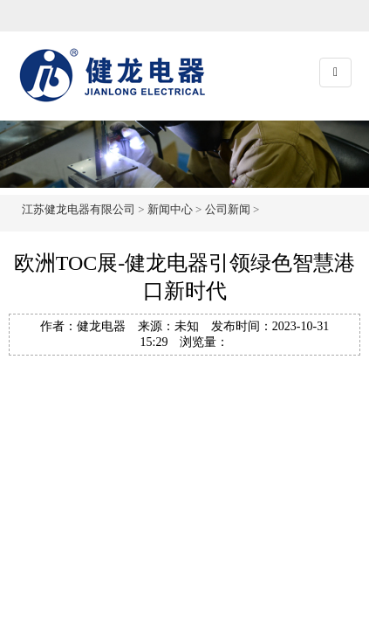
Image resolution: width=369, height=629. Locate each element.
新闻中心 (170, 209)
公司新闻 (227, 209)
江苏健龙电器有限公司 (78, 209)
